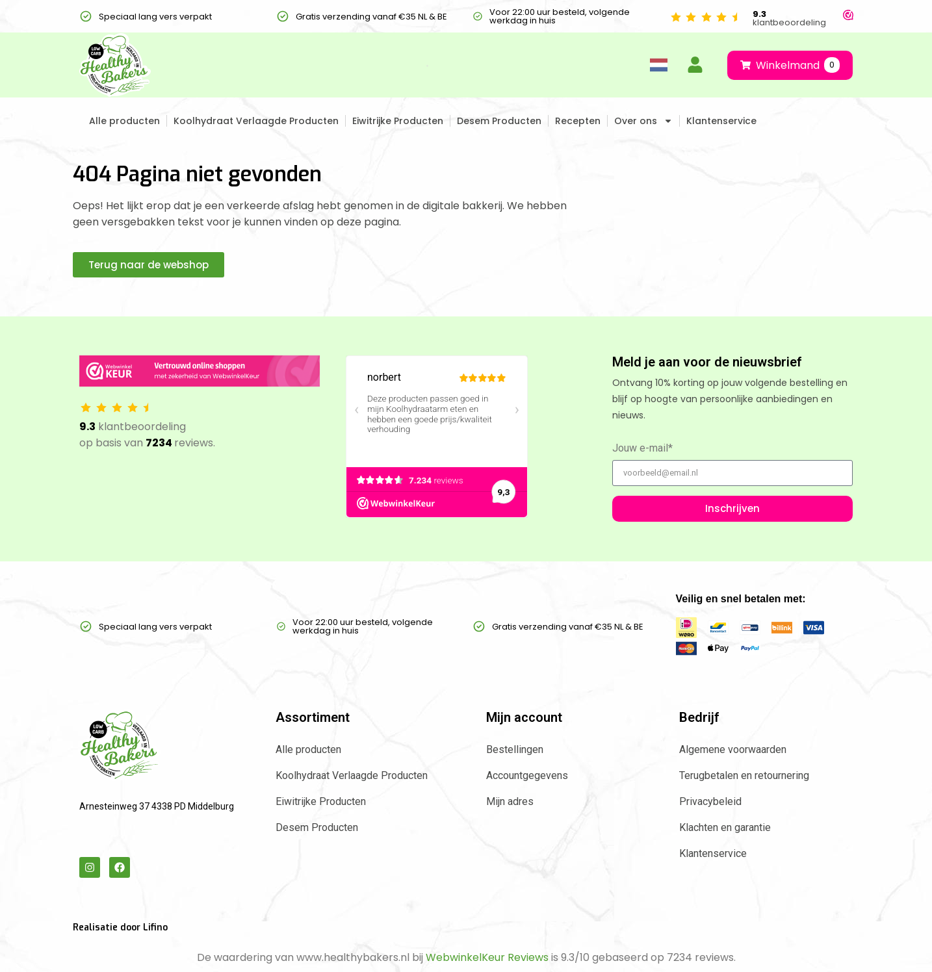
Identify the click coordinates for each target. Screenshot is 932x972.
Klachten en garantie (725, 827)
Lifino (155, 927)
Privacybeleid (710, 801)
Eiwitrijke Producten (397, 120)
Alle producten (124, 120)
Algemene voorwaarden (732, 749)
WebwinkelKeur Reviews (487, 957)
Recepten (578, 120)
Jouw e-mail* (642, 448)
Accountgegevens (527, 775)
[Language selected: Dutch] (658, 65)
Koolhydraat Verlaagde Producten (256, 120)
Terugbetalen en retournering (744, 775)
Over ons (643, 121)
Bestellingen (514, 749)
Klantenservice (721, 120)
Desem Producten (499, 120)
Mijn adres (510, 801)
